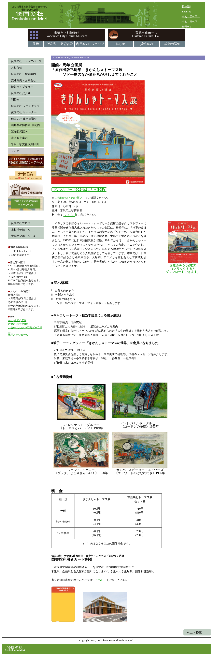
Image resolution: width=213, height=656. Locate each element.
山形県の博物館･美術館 (25, 125)
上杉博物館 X (20, 229)
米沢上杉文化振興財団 (25, 144)
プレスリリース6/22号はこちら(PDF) (79, 189)
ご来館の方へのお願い (68, 197)
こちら (69, 214)
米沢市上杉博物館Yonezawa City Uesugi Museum (66, 34)
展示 (36, 44)
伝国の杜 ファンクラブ (25, 106)
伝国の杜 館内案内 (23, 74)
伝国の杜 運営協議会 (24, 118)
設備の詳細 (172, 44)
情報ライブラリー (22, 86)
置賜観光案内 (19, 131)
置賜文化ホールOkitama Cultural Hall (146, 34)
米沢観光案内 (19, 137)
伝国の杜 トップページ (26, 61)
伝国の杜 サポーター (24, 112)
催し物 (120, 44)
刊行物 (15, 99)
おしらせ (16, 67)
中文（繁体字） (191, 16)
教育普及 (67, 44)
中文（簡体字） (191, 21)
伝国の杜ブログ (20, 223)
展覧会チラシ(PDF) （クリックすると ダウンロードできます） (182, 268)
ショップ (98, 44)
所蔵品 (51, 44)
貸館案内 (146, 44)
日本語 (186, 6)
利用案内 (82, 44)
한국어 (186, 26)
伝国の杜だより (20, 93)
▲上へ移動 (194, 632)
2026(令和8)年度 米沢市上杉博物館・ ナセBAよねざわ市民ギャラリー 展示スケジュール (25, 327)
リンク (15, 150)
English (186, 11)
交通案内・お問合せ (23, 80)
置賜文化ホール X (23, 236)
